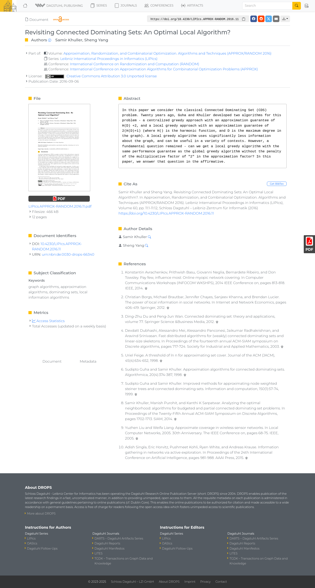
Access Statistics (48, 321)
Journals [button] (126, 6)
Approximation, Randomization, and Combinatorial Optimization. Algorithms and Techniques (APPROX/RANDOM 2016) (167, 53)
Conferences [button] (158, 6)
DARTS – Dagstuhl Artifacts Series (118, 538)
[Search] (267, 6)
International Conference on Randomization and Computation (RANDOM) (134, 64)
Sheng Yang (96, 39)
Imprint (189, 582)
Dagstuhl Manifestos (109, 548)
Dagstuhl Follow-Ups (42, 548)
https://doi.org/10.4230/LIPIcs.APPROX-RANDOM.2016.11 (166, 213)
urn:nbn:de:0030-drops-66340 (68, 254)
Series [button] (98, 6)
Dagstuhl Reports (107, 543)
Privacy (205, 582)
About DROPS (169, 582)
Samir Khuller (68, 39)
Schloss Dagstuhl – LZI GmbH (132, 582)
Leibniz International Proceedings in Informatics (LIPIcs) (108, 58)
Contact (221, 582)
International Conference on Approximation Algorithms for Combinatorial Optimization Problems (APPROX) (164, 69)
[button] (59, 6)
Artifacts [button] (192, 6)
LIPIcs (31, 538)
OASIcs (32, 543)
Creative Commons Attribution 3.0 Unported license (101, 76)
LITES (98, 553)
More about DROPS (41, 513)
